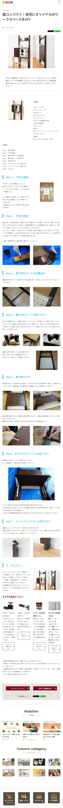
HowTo (34, 739)
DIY (12, 27)
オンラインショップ (17, 688)
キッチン (27, 739)
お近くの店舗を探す (45, 688)
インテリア (7, 27)
